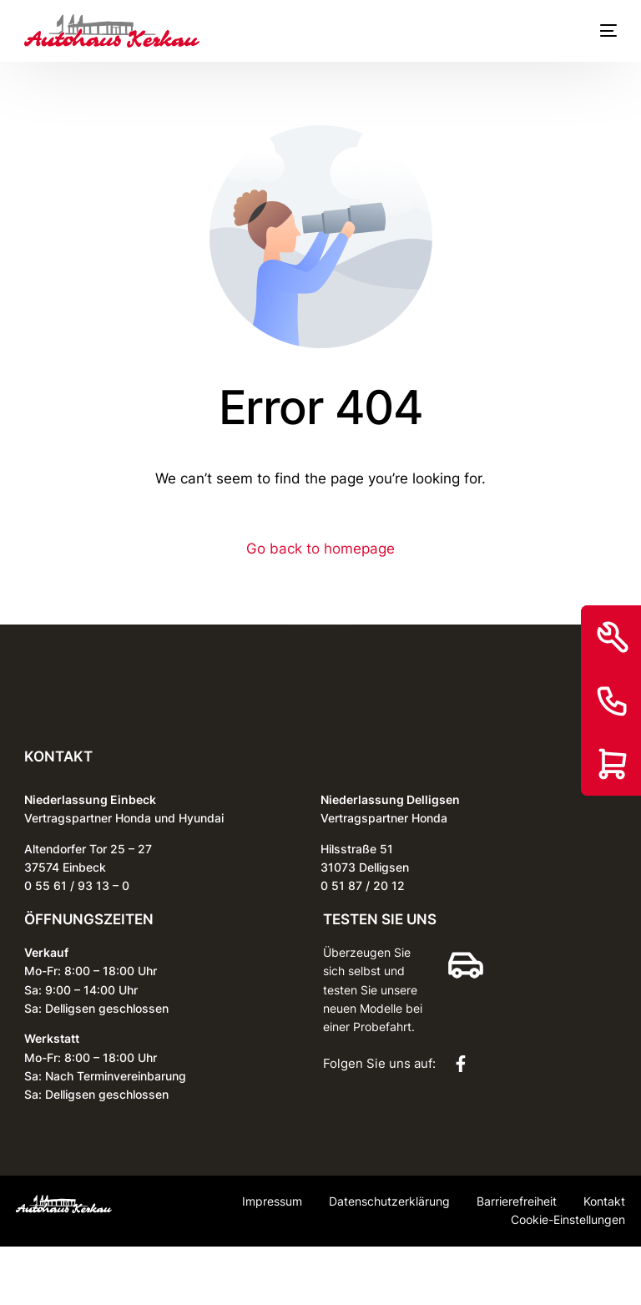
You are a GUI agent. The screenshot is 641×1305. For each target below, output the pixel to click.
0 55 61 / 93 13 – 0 (76, 885)
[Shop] (612, 764)
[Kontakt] (612, 700)
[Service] (612, 637)
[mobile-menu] (600, 31)
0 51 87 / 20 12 (362, 885)
